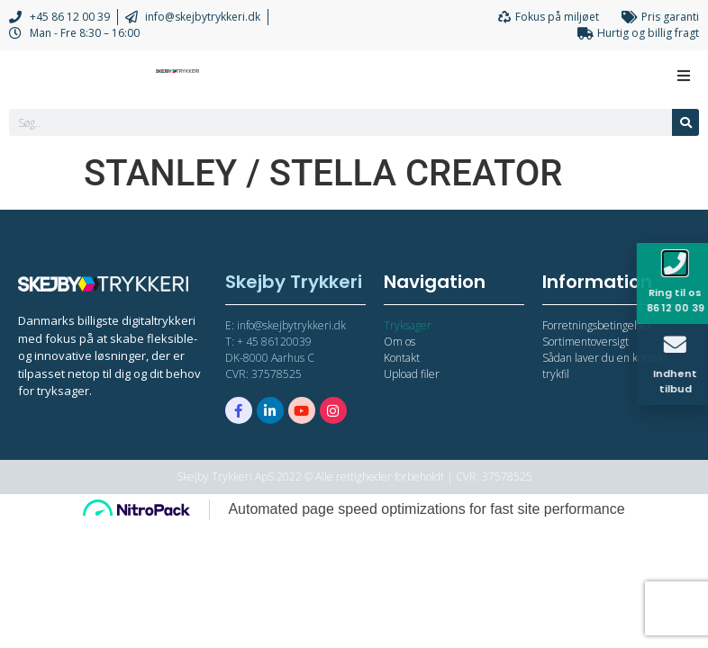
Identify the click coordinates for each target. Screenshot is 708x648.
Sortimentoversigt (585, 341)
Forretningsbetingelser (597, 325)
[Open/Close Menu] (683, 75)
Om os (399, 341)
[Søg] (685, 122)
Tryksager (407, 325)
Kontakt (402, 357)
